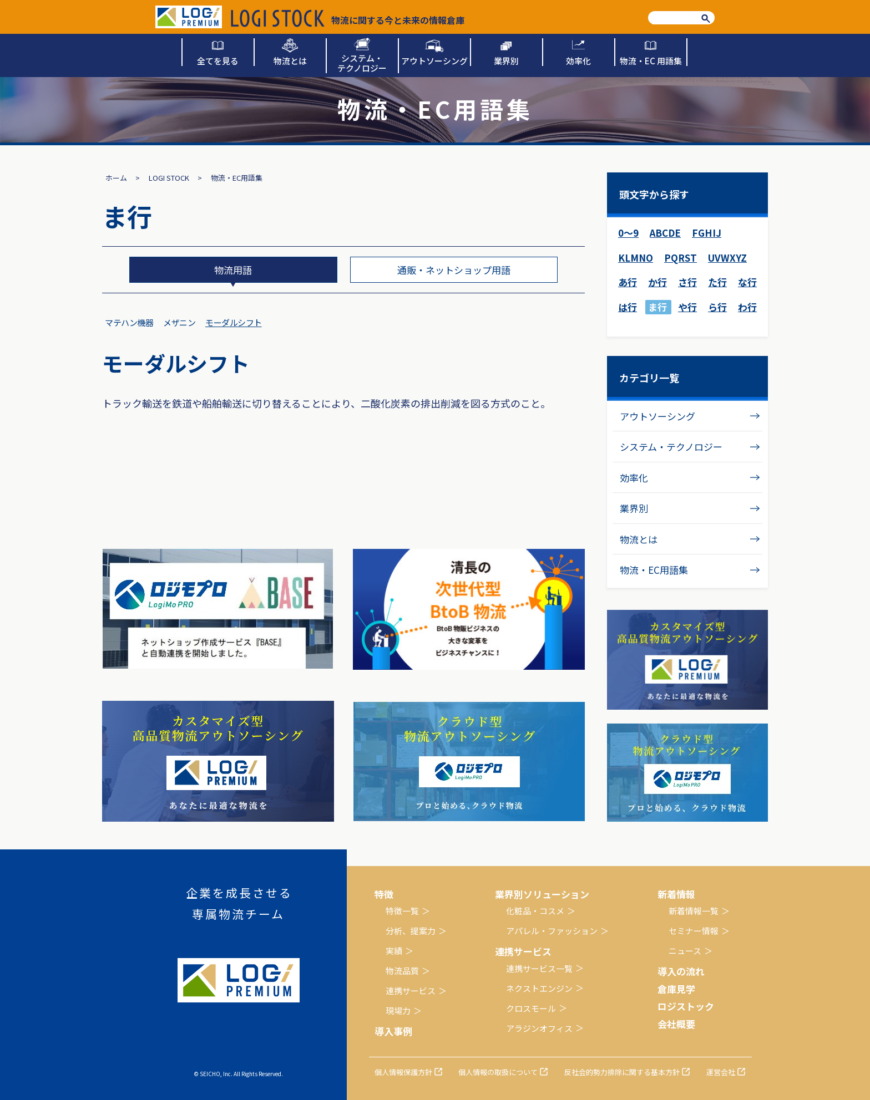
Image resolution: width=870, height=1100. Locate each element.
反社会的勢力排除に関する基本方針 (622, 1072)
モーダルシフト (233, 322)
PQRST (680, 257)
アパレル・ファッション (552, 930)
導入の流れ (681, 971)
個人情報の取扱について (498, 1072)
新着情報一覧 (694, 910)
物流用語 (233, 270)
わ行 (747, 307)
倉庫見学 (676, 989)
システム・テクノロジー (671, 447)
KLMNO (635, 257)
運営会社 (720, 1072)
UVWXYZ (727, 257)
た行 (717, 282)
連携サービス (411, 990)
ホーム (116, 177)
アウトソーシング (657, 416)
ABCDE (665, 233)
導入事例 (393, 1031)
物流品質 (402, 970)
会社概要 (676, 1024)
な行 (747, 282)
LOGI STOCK (169, 177)
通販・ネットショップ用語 (453, 270)
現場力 (398, 1010)
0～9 (628, 233)
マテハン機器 (129, 322)
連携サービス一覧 (539, 968)
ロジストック (685, 1006)
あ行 (627, 282)
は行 (627, 307)
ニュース (685, 950)
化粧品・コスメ (535, 910)
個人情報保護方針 (403, 1072)
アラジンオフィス (539, 1028)
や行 (687, 307)
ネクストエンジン (539, 988)
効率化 (634, 478)
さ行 (687, 282)
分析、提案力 (411, 930)
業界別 (634, 508)
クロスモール (531, 1008)
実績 (394, 950)
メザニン (179, 322)
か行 (657, 282)
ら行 (717, 307)
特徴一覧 (402, 910)
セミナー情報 (694, 930)
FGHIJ (706, 233)
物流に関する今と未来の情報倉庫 (347, 18)
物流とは (638, 539)
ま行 (657, 307)
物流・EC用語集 (654, 570)
